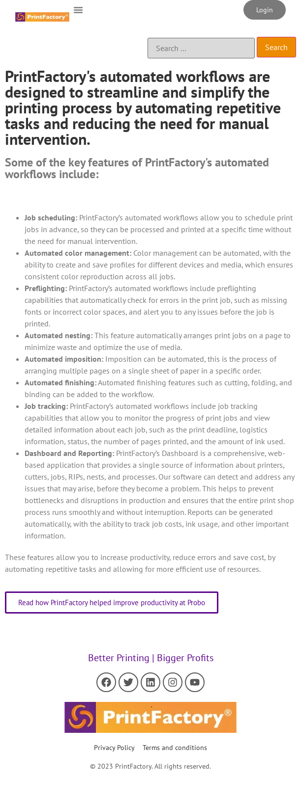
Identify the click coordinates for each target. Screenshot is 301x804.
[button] (78, 9)
